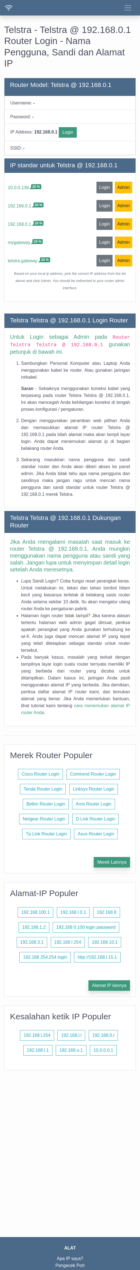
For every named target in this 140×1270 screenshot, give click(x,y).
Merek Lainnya (111, 862)
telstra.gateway (23, 260)
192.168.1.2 (34, 927)
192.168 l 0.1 (73, 912)
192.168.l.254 (37, 1035)
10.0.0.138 (18, 187)
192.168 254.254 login (45, 957)
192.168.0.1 (19, 224)
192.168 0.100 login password (86, 927)
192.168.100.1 (35, 912)
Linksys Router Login (93, 789)
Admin (123, 187)
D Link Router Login (95, 819)
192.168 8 (106, 912)
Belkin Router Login (45, 804)
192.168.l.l (71, 1035)
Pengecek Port (70, 1265)
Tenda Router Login (43, 789)
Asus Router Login (96, 834)
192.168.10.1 (105, 942)
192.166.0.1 (19, 206)
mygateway (19, 242)
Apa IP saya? (70, 1258)
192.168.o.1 (71, 1050)
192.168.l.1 (38, 1050)
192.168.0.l (103, 1035)
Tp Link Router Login (46, 834)
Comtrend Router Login (93, 774)
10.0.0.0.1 (103, 1050)
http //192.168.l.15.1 (97, 957)
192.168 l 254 (67, 942)
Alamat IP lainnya (109, 985)
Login (67, 132)
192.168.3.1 (32, 942)
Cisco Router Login (40, 774)
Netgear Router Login (44, 819)
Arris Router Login (93, 804)
